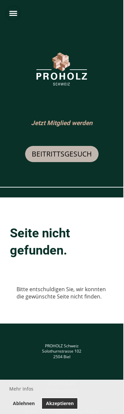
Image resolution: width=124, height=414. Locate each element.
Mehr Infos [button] (21, 389)
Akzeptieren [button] (60, 403)
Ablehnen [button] (24, 403)
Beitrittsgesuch (62, 153)
